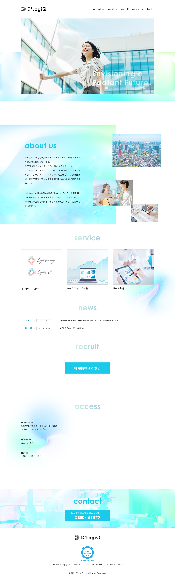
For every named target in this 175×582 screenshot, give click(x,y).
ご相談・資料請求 (87, 515)
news (135, 9)
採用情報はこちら (87, 368)
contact (147, 9)
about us (98, 9)
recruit (125, 9)
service (112, 9)
